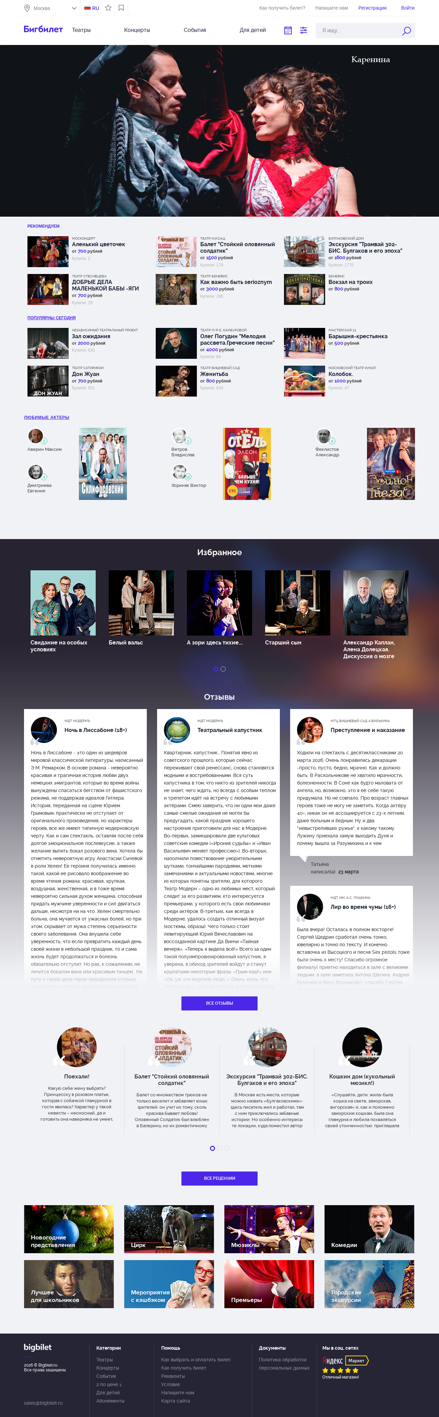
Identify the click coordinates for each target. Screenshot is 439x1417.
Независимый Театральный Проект (105, 330)
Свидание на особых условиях (59, 646)
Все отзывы (219, 1003)
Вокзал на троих (351, 282)
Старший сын (283, 642)
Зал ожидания (91, 336)
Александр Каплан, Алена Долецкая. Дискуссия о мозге (369, 649)
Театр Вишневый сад (220, 368)
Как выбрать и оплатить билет (196, 1359)
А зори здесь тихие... (215, 642)
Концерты (137, 30)
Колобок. (341, 374)
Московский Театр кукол (352, 368)
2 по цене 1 (108, 1384)
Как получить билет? (282, 8)
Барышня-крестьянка (358, 336)
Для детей (253, 30)
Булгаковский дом (346, 238)
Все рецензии (219, 1178)
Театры (81, 30)
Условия (170, 1384)
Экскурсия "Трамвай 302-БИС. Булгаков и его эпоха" (365, 247)
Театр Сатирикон (88, 368)
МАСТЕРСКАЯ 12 (342, 330)
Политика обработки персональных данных (284, 1364)
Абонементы (110, 1401)
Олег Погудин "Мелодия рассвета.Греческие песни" (237, 339)
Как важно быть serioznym (236, 282)
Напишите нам (331, 8)
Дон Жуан (85, 374)
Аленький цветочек (98, 244)
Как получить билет (183, 1368)
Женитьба (214, 374)
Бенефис (337, 276)
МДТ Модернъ (77, 721)
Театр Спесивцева (89, 276)
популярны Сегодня (51, 318)
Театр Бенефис (214, 276)
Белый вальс (126, 642)
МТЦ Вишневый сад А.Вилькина (360, 721)
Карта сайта (175, 1401)
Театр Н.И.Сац (212, 238)
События (195, 30)
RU (95, 8)
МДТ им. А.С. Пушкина (350, 898)
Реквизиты (173, 1376)
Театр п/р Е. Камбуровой (223, 330)
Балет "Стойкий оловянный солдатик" (237, 247)
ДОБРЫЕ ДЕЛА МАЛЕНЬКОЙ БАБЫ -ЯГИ (105, 285)
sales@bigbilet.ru (43, 1403)
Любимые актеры (47, 417)
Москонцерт (83, 238)
